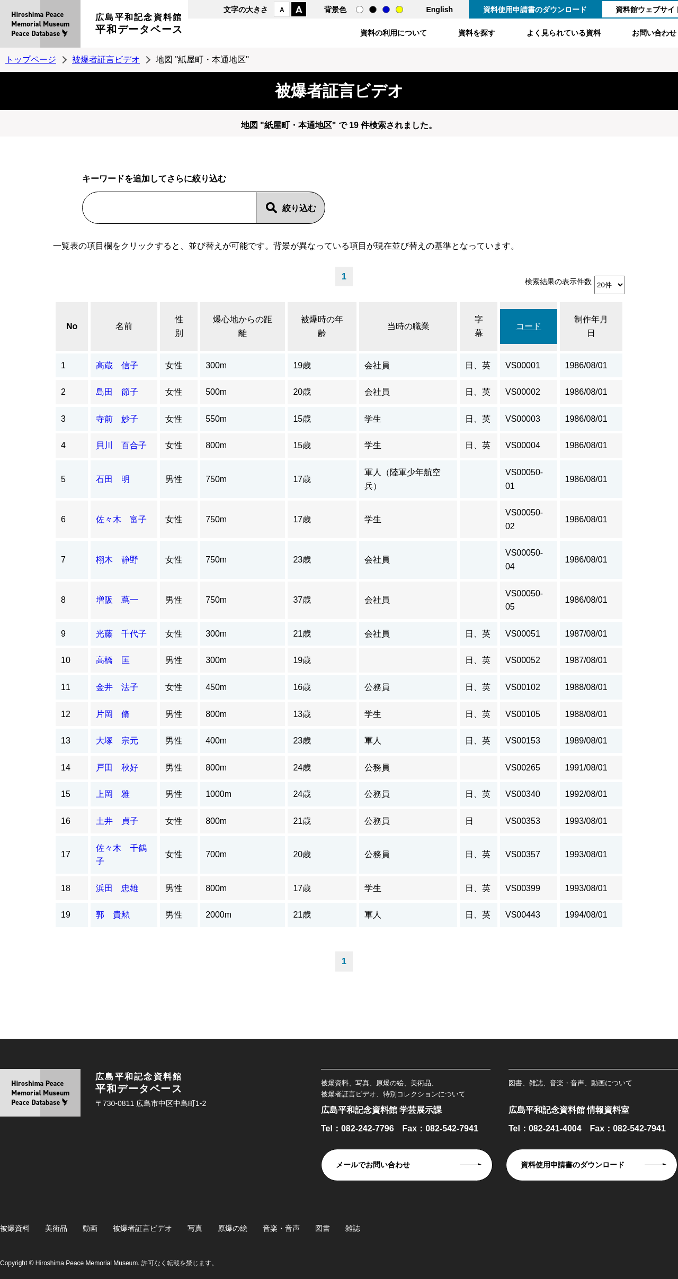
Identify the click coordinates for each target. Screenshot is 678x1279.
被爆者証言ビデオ (106, 59)
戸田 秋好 (117, 767)
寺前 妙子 (117, 418)
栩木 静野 (117, 559)
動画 (90, 1228)
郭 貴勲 (113, 914)
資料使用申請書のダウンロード (535, 9)
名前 (123, 326)
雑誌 (352, 1228)
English (439, 9)
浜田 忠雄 (117, 888)
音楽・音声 (281, 1228)
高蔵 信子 (117, 365)
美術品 (56, 1228)
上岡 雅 (113, 794)
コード (528, 326)
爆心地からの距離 (242, 326)
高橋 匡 (113, 660)
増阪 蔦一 (117, 599)
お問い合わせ (654, 33)
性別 (179, 326)
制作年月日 (591, 326)
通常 (359, 9)
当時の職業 (408, 326)
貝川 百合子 (121, 445)
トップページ (30, 59)
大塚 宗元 (117, 740)
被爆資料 (15, 1228)
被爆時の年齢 (322, 326)
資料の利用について (393, 33)
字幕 (479, 326)
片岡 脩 (113, 714)
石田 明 (113, 479)
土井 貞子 (117, 821)
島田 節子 (117, 391)
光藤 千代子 (121, 633)
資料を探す (476, 33)
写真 (195, 1228)
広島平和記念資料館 (139, 25)
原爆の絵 (232, 1228)
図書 (322, 1228)
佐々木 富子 (121, 519)
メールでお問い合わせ (373, 1164)
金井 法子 (117, 687)
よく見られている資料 (564, 33)
